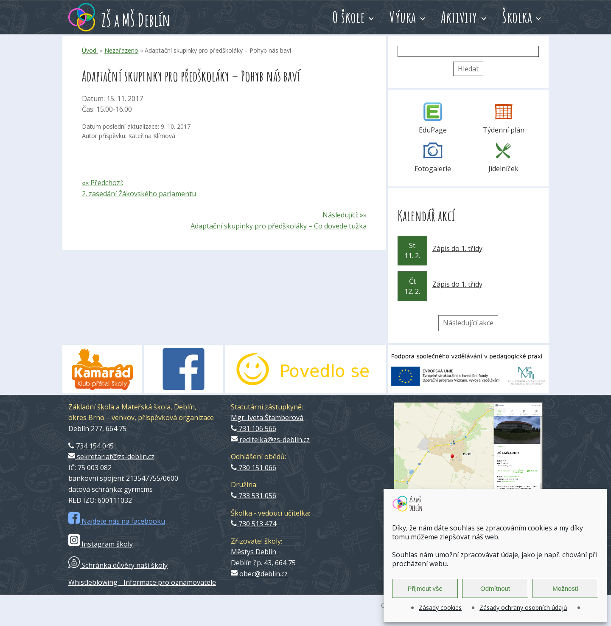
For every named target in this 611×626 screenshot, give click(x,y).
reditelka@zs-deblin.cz (270, 439)
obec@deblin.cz (259, 573)
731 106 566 (253, 428)
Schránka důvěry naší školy (118, 565)
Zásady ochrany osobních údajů (523, 607)
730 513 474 (253, 523)
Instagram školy (100, 544)
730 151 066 (253, 467)
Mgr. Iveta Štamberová (267, 417)
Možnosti (565, 588)
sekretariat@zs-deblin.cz (111, 456)
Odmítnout (495, 588)
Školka (517, 17)
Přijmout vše (425, 588)
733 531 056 (253, 495)
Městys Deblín (253, 551)
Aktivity (459, 17)
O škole (348, 17)
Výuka (403, 17)
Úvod (90, 50)
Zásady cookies (440, 607)
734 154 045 (91, 446)
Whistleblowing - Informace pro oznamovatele (142, 582)
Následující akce (468, 322)
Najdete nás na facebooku (116, 521)
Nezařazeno (121, 50)
